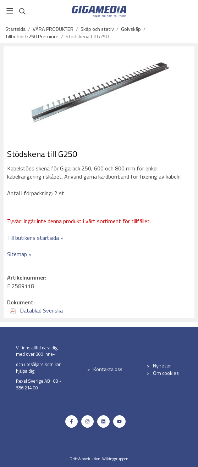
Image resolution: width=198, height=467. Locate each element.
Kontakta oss (107, 369)
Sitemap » (19, 254)
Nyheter (162, 366)
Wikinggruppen (115, 459)
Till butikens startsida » (35, 238)
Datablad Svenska (36, 310)
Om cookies (166, 373)
